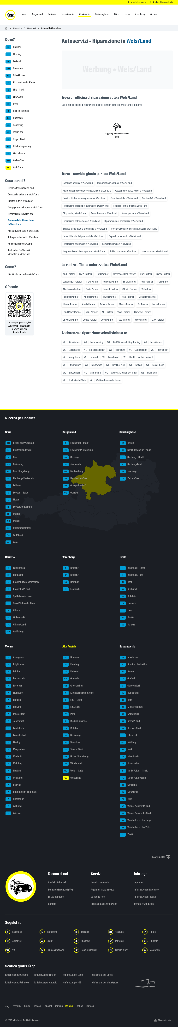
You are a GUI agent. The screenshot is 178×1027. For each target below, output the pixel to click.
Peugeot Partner (70, 297)
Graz (12, 457)
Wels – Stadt (15, 161)
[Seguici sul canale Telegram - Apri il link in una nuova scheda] (89, 950)
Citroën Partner (129, 289)
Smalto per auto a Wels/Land (135, 213)
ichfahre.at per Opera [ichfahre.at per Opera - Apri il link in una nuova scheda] (102, 974)
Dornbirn (71, 582)
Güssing (71, 457)
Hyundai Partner (90, 297)
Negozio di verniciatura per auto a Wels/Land (84, 251)
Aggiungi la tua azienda (102, 889)
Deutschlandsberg (18, 450)
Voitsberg (14, 535)
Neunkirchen (130, 764)
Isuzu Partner (158, 304)
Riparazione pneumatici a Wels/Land (80, 244)
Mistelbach (129, 757)
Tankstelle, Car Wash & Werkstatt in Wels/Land (19, 252)
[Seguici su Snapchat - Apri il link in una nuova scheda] (89, 941)
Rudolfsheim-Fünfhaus (21, 792)
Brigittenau (15, 665)
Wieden (13, 813)
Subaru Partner (107, 304)
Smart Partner (129, 281)
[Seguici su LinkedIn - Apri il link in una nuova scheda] (157, 941)
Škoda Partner (163, 274)
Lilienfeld (128, 735)
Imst (126, 582)
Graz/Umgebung (18, 471)
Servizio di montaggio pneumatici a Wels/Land (85, 228)
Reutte (127, 618)
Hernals (13, 700)
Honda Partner (88, 304)
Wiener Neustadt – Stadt (136, 813)
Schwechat (129, 792)
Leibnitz (13, 486)
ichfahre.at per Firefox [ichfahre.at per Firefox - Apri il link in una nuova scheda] (45, 974)
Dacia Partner (92, 289)
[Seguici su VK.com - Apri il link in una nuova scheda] (20, 950)
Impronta (138, 882)
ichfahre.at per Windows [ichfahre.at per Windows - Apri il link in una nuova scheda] (17, 982)
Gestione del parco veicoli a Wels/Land (133, 190)
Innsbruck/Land (131, 575)
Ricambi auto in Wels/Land (21, 214)
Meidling (14, 764)
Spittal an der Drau (19, 596)
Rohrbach (14, 118)
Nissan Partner (70, 304)
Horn (126, 700)
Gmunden (14, 69)
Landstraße (15, 728)
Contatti (52, 904)
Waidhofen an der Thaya (135, 820)
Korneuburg (129, 714)
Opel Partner (146, 274)
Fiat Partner (162, 281)
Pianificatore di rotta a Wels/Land (23, 274)
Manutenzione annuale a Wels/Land (114, 183)
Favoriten (14, 686)
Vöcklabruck (15, 154)
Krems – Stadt (131, 728)
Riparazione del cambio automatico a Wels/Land (86, 206)
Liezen (12, 500)
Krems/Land (130, 721)
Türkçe (27, 1006)
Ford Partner (102, 274)
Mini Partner (92, 312)
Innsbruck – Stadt (132, 568)
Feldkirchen (15, 568)
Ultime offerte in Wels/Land (21, 188)
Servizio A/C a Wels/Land (154, 198)
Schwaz (127, 625)
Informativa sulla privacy (146, 889)
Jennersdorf (73, 464)
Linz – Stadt (15, 90)
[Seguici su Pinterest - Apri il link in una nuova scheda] (123, 941)
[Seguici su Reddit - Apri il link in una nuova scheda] (55, 941)
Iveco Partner (141, 319)
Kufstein (128, 596)
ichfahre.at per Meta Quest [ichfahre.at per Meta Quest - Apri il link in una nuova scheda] (104, 982)
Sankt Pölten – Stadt (134, 771)
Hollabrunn (129, 693)
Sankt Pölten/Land (133, 778)
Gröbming (14, 464)
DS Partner (146, 289)
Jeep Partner (107, 319)
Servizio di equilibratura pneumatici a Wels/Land (134, 228)
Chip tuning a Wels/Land (75, 213)
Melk (126, 750)
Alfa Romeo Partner (72, 289)
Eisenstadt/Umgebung (78, 450)
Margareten (15, 750)
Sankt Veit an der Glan (20, 603)
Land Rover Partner (72, 312)
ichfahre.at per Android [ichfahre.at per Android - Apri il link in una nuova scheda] (45, 982)
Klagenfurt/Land (18, 589)
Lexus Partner (127, 297)
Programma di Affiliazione (104, 904)
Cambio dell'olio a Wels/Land (124, 198)
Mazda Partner (126, 304)
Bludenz (70, 575)
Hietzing (13, 707)
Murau (13, 521)
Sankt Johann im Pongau (136, 450)
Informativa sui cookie (145, 896)
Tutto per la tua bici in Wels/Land (23, 237)
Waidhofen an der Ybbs (135, 827)
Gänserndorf (130, 686)
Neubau (13, 771)
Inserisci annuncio (100, 882)
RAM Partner (124, 319)
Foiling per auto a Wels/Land (123, 251)
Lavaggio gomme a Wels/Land (116, 244)
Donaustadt (15, 679)
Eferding (13, 54)
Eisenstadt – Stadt (76, 443)
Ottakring (14, 778)
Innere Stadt (15, 714)
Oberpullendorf (74, 486)
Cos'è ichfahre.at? (57, 882)
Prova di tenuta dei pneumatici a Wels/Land (83, 236)
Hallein (127, 443)
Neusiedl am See (75, 479)
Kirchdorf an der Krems (20, 83)
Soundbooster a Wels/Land (104, 213)
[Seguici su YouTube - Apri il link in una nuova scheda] (123, 932)
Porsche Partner (111, 281)
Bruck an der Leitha (133, 665)
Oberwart (71, 493)
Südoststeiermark (18, 528)
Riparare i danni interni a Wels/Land (130, 206)
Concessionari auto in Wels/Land (23, 194)
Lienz (126, 611)
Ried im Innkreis (17, 111)
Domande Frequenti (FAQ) (60, 889)
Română (58, 1006)
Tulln (126, 799)
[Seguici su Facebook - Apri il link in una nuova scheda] (20, 932)
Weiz (12, 542)
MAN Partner (158, 319)
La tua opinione (56, 896)
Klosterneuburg (131, 707)
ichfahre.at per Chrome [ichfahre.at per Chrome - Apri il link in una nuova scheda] (16, 974)
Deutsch (90, 1006)
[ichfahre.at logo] (10, 15)
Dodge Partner (90, 319)
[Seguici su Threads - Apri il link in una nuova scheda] (89, 932)
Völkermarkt (15, 618)
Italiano (69, 1006)
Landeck (128, 603)
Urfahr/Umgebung (18, 146)
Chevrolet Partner (142, 312)
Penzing (13, 785)
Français (37, 1006)
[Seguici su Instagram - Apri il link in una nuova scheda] (55, 932)
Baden (127, 672)
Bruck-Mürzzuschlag (20, 443)
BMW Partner (85, 274)
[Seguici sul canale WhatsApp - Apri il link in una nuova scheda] (55, 950)
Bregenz (70, 568)
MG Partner (107, 312)
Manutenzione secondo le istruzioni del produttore (87, 190)
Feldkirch (71, 589)
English (79, 1006)
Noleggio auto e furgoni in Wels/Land (25, 207)
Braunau (13, 47)
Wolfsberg (15, 632)
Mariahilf (14, 757)
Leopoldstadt (16, 735)
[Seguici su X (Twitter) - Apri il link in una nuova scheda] (20, 941)
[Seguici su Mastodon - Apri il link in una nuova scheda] (157, 950)
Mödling (128, 742)
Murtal (13, 514)
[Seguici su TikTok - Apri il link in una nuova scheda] (157, 932)
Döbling (13, 672)
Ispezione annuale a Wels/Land (78, 183)
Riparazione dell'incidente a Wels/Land (81, 221)
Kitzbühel (128, 589)
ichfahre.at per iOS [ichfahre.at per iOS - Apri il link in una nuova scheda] (72, 982)
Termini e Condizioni (144, 904)
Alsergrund (15, 657)
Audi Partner (69, 274)
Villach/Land (16, 625)
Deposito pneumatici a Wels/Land (125, 236)
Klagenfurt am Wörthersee (22, 582)
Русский (16, 1006)
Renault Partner (110, 289)
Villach (13, 611)
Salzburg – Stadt (132, 457)
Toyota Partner (109, 297)
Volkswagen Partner (72, 281)
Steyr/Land (15, 132)
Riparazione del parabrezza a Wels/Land (123, 221)
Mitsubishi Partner (147, 297)
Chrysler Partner (70, 319)
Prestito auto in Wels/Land (20, 201)
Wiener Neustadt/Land (135, 806)
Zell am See (129, 479)
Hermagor (14, 575)
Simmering (15, 799)
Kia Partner (142, 304)
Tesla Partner (147, 281)
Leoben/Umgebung (19, 507)
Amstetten (129, 657)
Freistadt (14, 61)
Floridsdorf (15, 693)
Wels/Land (31, 28)
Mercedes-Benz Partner (124, 274)
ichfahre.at (17, 1020)
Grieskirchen (15, 76)
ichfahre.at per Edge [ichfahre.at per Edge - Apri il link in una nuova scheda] (73, 974)
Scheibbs (128, 785)
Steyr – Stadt (15, 139)
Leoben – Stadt (17, 493)
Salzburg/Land (131, 464)
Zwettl (127, 835)
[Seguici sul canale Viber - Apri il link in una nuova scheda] (123, 950)
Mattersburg (73, 471)
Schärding (14, 125)
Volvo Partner (123, 312)
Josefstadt (15, 721)
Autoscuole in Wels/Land (20, 243)
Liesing (13, 742)
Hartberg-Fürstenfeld (20, 479)
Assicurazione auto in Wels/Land (23, 231)
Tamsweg (128, 471)
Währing (14, 806)
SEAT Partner (92, 281)
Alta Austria (17, 28)
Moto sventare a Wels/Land (155, 251)
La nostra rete (98, 896)
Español (48, 1006)
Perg (12, 104)
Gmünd (127, 679)
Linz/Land (14, 97)
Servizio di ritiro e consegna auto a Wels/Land (84, 198)
